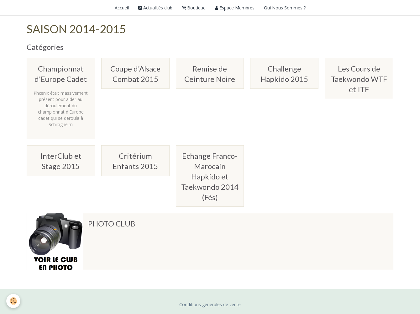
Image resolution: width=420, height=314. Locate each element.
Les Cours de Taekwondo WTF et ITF (359, 79)
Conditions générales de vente (210, 304)
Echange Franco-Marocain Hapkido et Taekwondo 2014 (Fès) (210, 176)
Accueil (122, 8)
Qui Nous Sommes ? (285, 8)
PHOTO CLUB (111, 223)
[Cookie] (13, 301)
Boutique (194, 8)
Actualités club (155, 8)
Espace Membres (235, 8)
